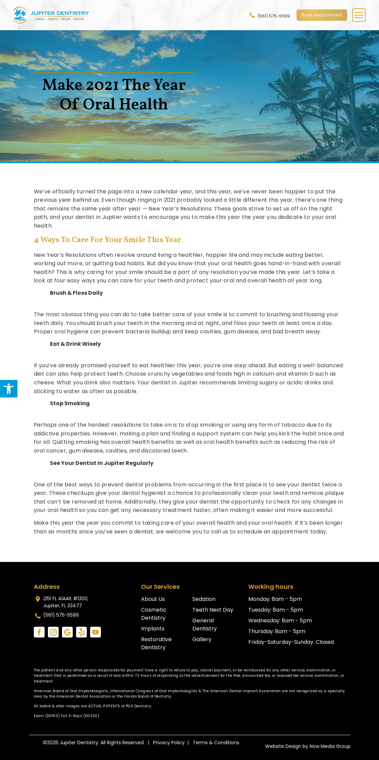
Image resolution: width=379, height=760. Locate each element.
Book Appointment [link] (322, 15)
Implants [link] (153, 628)
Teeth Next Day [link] (212, 610)
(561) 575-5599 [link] (269, 15)
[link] (8, 388)
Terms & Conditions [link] (216, 742)
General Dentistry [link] (204, 624)
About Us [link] (153, 599)
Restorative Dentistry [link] (156, 643)
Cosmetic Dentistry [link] (154, 614)
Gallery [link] (201, 639)
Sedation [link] (203, 599)
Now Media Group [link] (330, 746)
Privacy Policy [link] (169, 742)
